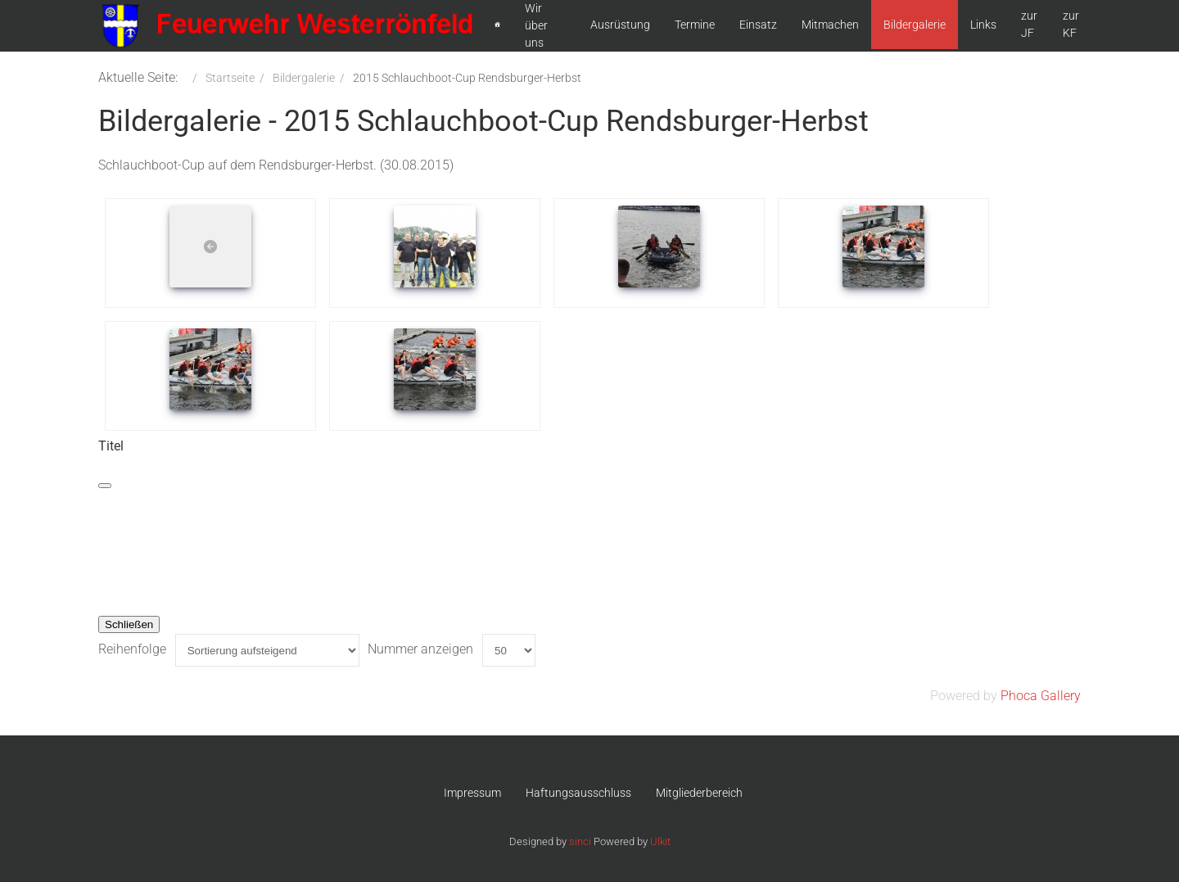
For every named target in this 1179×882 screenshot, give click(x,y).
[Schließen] (104, 485)
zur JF (1029, 24)
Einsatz (758, 24)
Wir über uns (536, 25)
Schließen (129, 624)
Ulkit (660, 841)
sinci (580, 841)
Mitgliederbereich (699, 792)
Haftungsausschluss (578, 792)
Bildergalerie (914, 24)
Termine (695, 24)
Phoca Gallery (1041, 695)
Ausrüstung (620, 24)
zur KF (1071, 24)
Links (983, 24)
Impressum (472, 792)
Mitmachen (830, 24)
